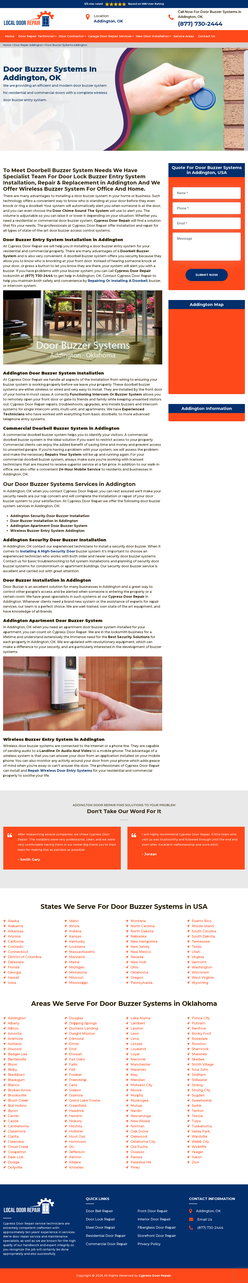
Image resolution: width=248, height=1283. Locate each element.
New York (138, 962)
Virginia (198, 957)
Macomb (138, 1059)
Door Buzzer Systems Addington (66, 45)
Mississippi (78, 983)
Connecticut (18, 952)
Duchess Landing (83, 1028)
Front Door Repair (153, 1211)
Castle (13, 1121)
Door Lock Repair (100, 1219)
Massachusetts (82, 952)
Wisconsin (200, 972)
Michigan (76, 967)
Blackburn (16, 1075)
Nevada (136, 957)
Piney (135, 1167)
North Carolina (142, 926)
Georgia (14, 972)
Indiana (75, 931)
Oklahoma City (142, 1142)
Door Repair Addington (28, 45)
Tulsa (196, 1121)
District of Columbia (24, 957)
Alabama (15, 926)
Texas (197, 947)
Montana (138, 921)
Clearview (16, 1142)
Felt (72, 1070)
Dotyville (15, 1167)
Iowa (12, 983)
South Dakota (203, 936)
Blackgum (16, 1080)
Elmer (74, 1044)
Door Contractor (71, 36)
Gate (73, 1085)
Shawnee (199, 1054)
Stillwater (199, 1080)
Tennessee (201, 941)
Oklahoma (139, 972)
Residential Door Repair (106, 1236)
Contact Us (206, 36)
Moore (136, 1090)
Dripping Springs (83, 1023)
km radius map (207, 352)
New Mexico (140, 952)
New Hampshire (143, 941)
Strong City (201, 1090)
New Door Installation (152, 36)
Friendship (78, 1080)
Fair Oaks (77, 1059)
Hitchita (75, 1126)
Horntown (77, 1142)
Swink (197, 1106)
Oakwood (138, 1136)
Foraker (75, 1075)
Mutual (136, 1106)
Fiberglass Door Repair (157, 1227)
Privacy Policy (149, 1244)
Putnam (198, 1023)
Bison (12, 1064)
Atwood (14, 1049)
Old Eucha (139, 1147)
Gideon (75, 1090)
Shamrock (200, 1049)
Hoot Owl (77, 1136)
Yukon (197, 1157)
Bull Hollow (17, 1106)
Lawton (136, 1028)
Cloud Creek (18, 1147)
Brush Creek (18, 1100)
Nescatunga (140, 1116)
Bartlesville (17, 1059)
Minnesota (78, 972)
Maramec (138, 1070)
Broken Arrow (19, 1090)
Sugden (198, 1095)
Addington (17, 1018)
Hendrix (75, 1116)
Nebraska (138, 936)
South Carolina (204, 931)
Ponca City (201, 1018)
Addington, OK (108, 21)
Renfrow (199, 1028)
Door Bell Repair (99, 1211)
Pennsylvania (141, 983)
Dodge (13, 1162)
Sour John (200, 1070)
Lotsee (136, 1044)
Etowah (75, 1054)
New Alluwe (140, 1121)
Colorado (15, 947)
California (16, 941)
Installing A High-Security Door (47, 551)
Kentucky (77, 941)
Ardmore (15, 1039)
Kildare (75, 1162)
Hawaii (13, 977)
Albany (13, 1023)
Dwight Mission (82, 1034)
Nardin (136, 1111)
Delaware (16, 962)
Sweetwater (202, 1100)
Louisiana (77, 947)
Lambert (137, 1023)
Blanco (13, 1085)
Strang (197, 1085)
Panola (136, 1157)
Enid (72, 1049)
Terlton (198, 1111)
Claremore (17, 1131)
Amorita (15, 1034)
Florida (13, 967)
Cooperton (17, 1152)
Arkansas (16, 931)
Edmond (76, 1039)
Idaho (74, 921)
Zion (195, 1162)
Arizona (14, 936)
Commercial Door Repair (106, 1244)
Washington (202, 967)
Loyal (135, 1054)
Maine (74, 962)
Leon (134, 1034)
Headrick (76, 1111)
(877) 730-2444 (200, 23)
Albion (13, 1028)
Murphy (136, 1095)
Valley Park (201, 1131)
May (134, 1075)
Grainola (76, 1095)
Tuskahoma (202, 1126)
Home (9, 36)
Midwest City (141, 1085)
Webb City (200, 1142)
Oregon (136, 977)
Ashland (14, 1044)
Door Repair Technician (36, 36)
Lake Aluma (140, 1018)
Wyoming (200, 983)
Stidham (199, 1075)
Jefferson (77, 1152)
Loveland (138, 1049)
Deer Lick (16, 1157)
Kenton (75, 1157)
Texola (197, 1116)
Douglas (76, 1018)
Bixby (12, 1070)
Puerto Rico (202, 921)
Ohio (134, 967)
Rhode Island (203, 926)
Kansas (75, 936)
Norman (137, 1126)
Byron (13, 1111)
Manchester (140, 1064)
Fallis (73, 1064)
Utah (196, 952)
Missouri (76, 977)
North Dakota (142, 931)
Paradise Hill (140, 1162)
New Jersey (140, 947)
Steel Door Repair (100, 1227)
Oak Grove (139, 1131)
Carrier (13, 1116)
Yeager (197, 1152)
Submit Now (206, 275)
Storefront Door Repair (157, 1236)
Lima (134, 1039)
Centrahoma (18, 1126)
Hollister (76, 1131)
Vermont (199, 962)
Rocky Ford (201, 1034)
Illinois (74, 926)
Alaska (13, 921)
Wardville (199, 1136)
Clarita (13, 1136)
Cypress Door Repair (155, 1275)
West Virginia (203, 977)
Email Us (204, 1219)
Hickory (75, 1121)
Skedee (198, 1059)
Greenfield (77, 1106)
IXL (71, 1147)
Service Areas (183, 36)
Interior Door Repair (154, 1219)
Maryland (77, 957)
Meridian (137, 1080)
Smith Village (203, 1064)
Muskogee (139, 1100)
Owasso (137, 1152)
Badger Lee (17, 1054)
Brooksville (17, 1095)
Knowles (76, 1167)
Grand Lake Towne (84, 1100)
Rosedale (200, 1039)
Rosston (199, 1044)
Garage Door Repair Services (110, 36)
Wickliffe (199, 1147)
